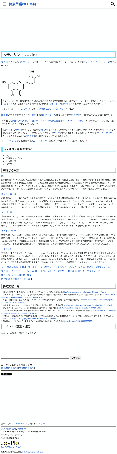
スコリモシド (47, 267)
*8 (6, 318)
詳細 (43, 424)
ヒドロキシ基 (20, 109)
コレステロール (48, 115)
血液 (34, 115)
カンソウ (72, 267)
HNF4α (4, 115)
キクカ (81, 267)
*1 (7, 65)
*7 (31, 148)
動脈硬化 (75, 115)
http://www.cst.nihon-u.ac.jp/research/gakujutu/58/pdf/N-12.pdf (88, 305)
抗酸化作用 (17, 121)
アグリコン (54, 104)
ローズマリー (59, 271)
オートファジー (41, 141)
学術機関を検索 (9, 367)
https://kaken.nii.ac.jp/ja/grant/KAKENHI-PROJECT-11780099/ (32, 318)
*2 (105, 103)
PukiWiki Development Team (32, 452)
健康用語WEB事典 (22, 4)
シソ (3, 267)
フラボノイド (7, 62)
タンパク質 (13, 141)
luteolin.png (22, 423)
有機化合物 (44, 109)
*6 (86, 140)
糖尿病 (35, 121)
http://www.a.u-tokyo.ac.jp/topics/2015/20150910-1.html (80, 308)
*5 (70, 135)
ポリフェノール (26, 62)
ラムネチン (33, 267)
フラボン (5, 271)
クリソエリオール (20, 271)
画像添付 (21, 429)
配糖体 (64, 104)
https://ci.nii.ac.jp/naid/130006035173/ (77, 321)
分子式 (107, 62)
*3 (36, 123)
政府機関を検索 (26, 367)
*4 (38, 123)
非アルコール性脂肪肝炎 (52, 121)
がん (27, 121)
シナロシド (60, 267)
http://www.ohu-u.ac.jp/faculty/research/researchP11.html (85, 292)
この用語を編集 (8, 429)
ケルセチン (58, 109)
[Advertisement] (58, 30)
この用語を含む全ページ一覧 (16, 279)
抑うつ (80, 121)
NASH (70, 121)
